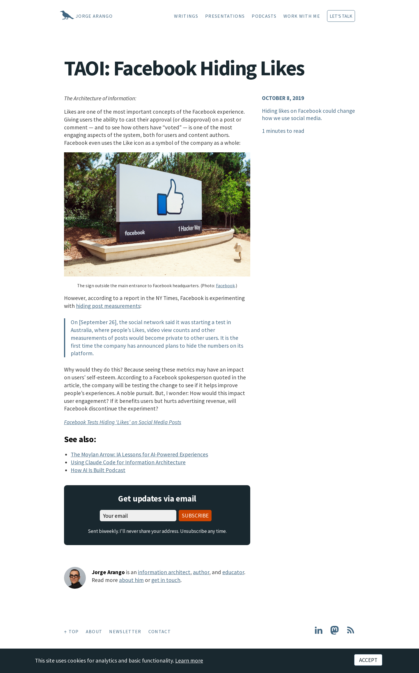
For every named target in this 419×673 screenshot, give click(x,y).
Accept (368, 659)
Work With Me (301, 16)
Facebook (225, 285)
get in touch (165, 579)
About (94, 631)
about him (131, 579)
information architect (164, 572)
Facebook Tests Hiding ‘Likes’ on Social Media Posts (122, 422)
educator (233, 572)
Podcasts (264, 16)
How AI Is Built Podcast (98, 470)
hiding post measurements (108, 305)
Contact (159, 631)
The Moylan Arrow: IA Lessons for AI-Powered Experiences (139, 454)
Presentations (225, 16)
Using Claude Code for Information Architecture (128, 462)
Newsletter (125, 631)
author (201, 572)
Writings (186, 16)
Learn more (189, 660)
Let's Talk (341, 16)
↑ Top (71, 631)
